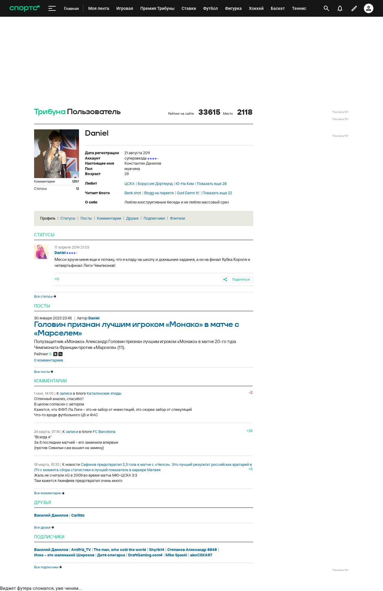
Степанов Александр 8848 (192, 550)
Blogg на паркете (159, 193)
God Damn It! (188, 193)
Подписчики (154, 218)
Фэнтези (177, 218)
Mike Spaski (176, 555)
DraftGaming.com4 (145, 555)
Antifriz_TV (81, 550)
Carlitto (78, 515)
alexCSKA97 (201, 555)
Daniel (60, 252)
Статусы (67, 218)
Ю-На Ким (185, 184)
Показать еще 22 (217, 193)
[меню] (52, 8)
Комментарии (109, 218)
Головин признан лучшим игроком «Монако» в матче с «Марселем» (136, 329)
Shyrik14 (156, 550)
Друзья (132, 218)
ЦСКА (129, 184)
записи (66, 393)
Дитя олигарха (111, 555)
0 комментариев (48, 360)
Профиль (47, 218)
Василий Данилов (51, 515)
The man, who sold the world (120, 550)
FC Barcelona (104, 431)
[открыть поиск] (326, 8)
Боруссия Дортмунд (155, 184)
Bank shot (132, 193)
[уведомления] (340, 8)
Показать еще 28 (212, 184)
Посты (86, 218)
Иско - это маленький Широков (64, 555)
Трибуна (50, 112)
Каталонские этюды (104, 393)
